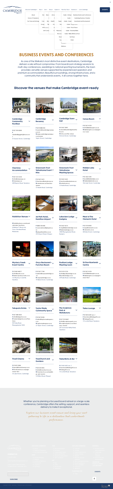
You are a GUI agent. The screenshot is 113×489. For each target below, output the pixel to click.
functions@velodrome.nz (45, 181)
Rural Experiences (80, 463)
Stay (40, 10)
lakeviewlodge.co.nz (67, 230)
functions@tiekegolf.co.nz (92, 317)
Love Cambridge (83, 10)
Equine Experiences (80, 452)
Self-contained (59, 458)
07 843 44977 (17, 271)
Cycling (77, 450)
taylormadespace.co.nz (44, 323)
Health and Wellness (40, 461)
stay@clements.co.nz (91, 228)
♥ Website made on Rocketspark (24, 485)
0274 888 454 (41, 128)
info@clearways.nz (19, 179)
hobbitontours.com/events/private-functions (21, 224)
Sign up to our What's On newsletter (18, 471)
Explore (57, 10)
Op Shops (37, 466)
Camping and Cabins (60, 452)
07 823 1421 (40, 179)
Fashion (36, 459)
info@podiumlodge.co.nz (68, 273)
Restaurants (58, 466)
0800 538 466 (41, 226)
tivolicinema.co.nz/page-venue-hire (20, 370)
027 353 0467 (64, 319)
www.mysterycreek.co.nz (22, 275)
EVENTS (105, 9)
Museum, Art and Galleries (79, 459)
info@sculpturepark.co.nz (68, 321)
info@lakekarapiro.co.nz (91, 127)
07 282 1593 (87, 177)
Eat (45, 10)
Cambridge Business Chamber (98, 454)
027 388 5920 (17, 315)
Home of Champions (40, 450)
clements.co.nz (89, 230)
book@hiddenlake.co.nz (91, 179)
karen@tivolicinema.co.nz (21, 367)
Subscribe (14, 479)
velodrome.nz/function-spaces (44, 184)
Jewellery (37, 465)
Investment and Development (99, 459)
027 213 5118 (17, 177)
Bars (56, 463)
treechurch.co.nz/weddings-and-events (44, 373)
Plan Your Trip (65, 10)
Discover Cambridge (31, 10)
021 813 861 (40, 368)
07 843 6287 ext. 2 (89, 315)
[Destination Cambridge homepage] (13, 9)
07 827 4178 (87, 125)
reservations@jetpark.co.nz (44, 229)
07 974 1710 (64, 271)
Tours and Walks (79, 465)
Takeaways (58, 468)
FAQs (76, 474)
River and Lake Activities (82, 461)
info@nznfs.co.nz (18, 273)
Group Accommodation (61, 456)
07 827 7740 (40, 271)
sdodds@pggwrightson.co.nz (21, 135)
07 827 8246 (40, 317)
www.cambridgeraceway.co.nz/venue (44, 135)
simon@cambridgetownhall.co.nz (68, 130)
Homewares (37, 463)
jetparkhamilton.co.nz (44, 232)
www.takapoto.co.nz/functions (21, 320)
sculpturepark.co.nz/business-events (68, 324)
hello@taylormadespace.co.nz (44, 320)
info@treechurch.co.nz (44, 370)
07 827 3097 (64, 127)
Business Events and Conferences (100, 450)
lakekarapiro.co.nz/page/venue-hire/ (92, 276)
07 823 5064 (17, 365)
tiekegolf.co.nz (88, 319)
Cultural (77, 449)
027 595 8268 (17, 130)
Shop (51, 10)
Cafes (56, 465)
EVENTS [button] (97, 471)
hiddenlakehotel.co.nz (91, 181)
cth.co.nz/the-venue (67, 134)
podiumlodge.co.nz (67, 275)
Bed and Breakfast (60, 449)
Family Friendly (79, 454)
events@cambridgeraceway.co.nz (45, 131)
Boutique (57, 450)
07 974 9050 (87, 225)
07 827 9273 (64, 226)
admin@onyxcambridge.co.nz (44, 274)
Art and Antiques (39, 458)
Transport (77, 467)
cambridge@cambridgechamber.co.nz (18, 462)
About (36, 449)
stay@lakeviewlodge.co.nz (68, 228)
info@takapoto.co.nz (19, 317)
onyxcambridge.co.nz (44, 277)
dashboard (14, 485)
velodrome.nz (65, 183)
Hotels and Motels (60, 454)
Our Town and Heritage (40, 452)
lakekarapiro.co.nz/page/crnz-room (91, 130)
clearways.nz (18, 181)
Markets (77, 456)
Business (74, 10)
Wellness (77, 468)
